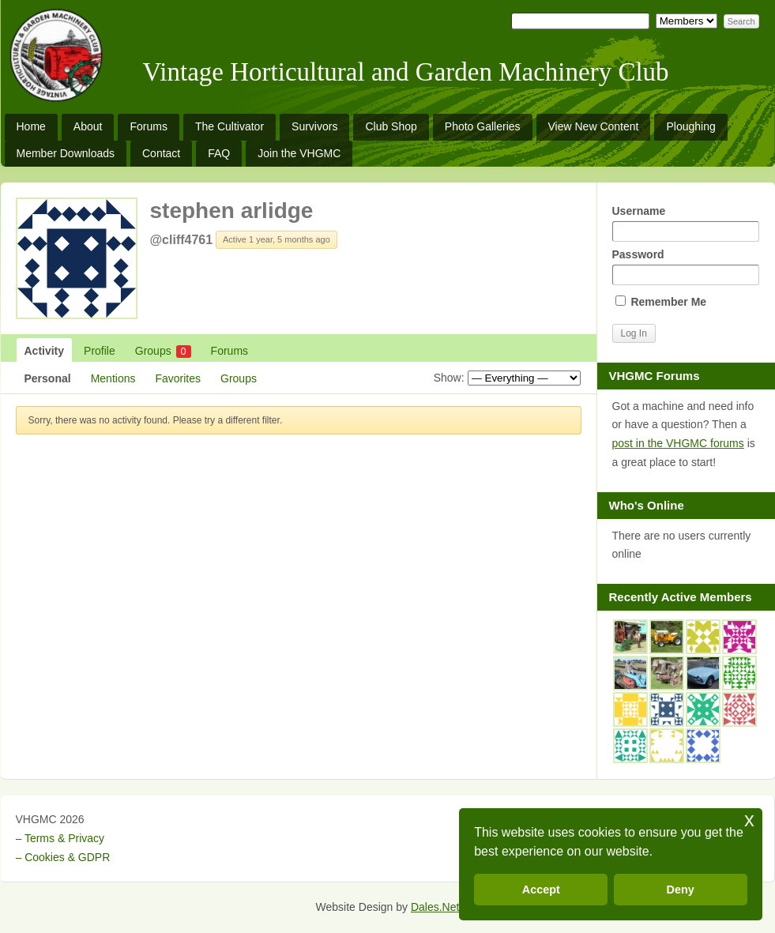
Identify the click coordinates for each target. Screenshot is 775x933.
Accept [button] (541, 889)
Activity (44, 350)
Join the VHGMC (299, 153)
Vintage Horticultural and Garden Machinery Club (406, 72)
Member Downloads (66, 153)
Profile (99, 350)
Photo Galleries (483, 126)
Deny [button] (680, 889)
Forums (148, 126)
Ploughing (690, 126)
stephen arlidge (232, 210)
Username (685, 223)
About (88, 126)
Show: (449, 377)
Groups (163, 351)
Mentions (113, 378)
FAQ (219, 153)
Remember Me (661, 301)
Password (685, 266)
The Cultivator (229, 126)
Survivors (314, 126)
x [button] (749, 819)
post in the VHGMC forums (678, 443)
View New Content (593, 126)
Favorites (178, 378)
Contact (161, 153)
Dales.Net (435, 907)
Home (31, 126)
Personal (47, 378)
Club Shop (390, 126)
